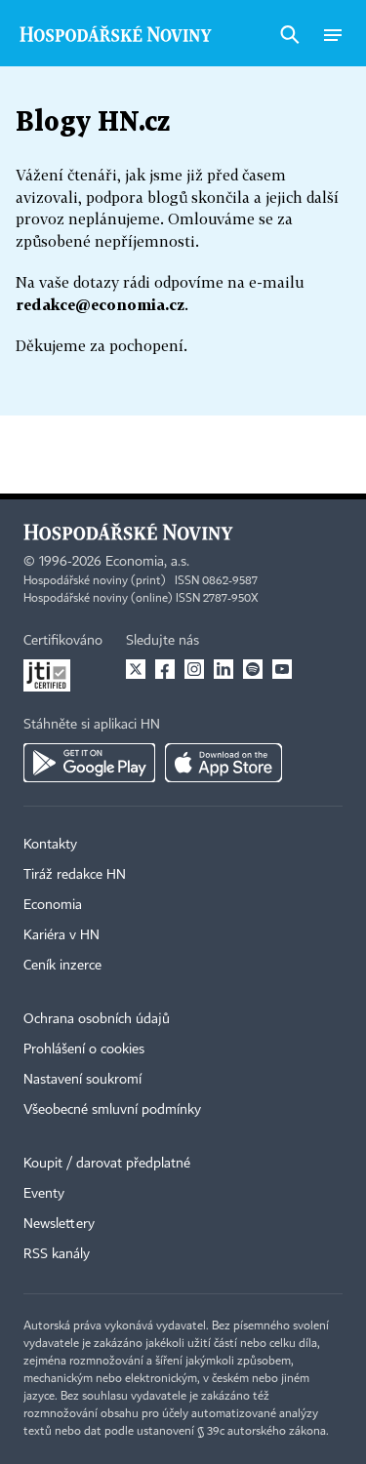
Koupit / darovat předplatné (106, 1163)
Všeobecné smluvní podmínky (112, 1110)
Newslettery (59, 1224)
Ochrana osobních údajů (96, 1019)
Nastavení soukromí (82, 1080)
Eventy (43, 1194)
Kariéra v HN (61, 935)
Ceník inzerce (62, 965)
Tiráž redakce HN (74, 875)
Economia (52, 905)
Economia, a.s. (147, 562)
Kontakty (50, 844)
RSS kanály (56, 1254)
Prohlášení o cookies (83, 1049)
